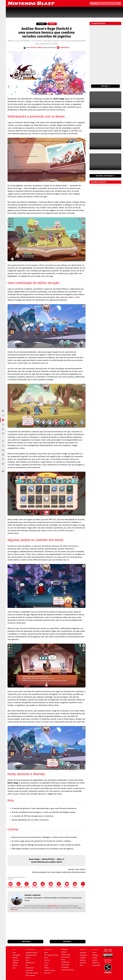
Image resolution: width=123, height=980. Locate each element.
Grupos (75, 885)
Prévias (15, 965)
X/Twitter (27, 885)
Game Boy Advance (32, 973)
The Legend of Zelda (51, 955)
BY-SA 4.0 (14, 909)
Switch (52, 24)
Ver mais (105, 86)
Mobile (28, 958)
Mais (83, 885)
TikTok (43, 885)
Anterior (26, 941)
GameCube (29, 970)
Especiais (16, 960)
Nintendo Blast (52, 906)
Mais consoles (30, 975)
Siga (14, 968)
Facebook (10, 885)
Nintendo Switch (31, 955)
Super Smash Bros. (67, 970)
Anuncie (95, 960)
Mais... (82, 965)
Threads (58, 885)
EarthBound (65, 962)
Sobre (94, 952)
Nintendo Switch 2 (32, 952)
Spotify (50, 885)
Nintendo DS (30, 968)
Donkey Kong (65, 955)
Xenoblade (65, 967)
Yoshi (46, 965)
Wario (63, 960)
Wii (27, 965)
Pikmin (46, 968)
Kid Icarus (47, 973)
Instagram (18, 885)
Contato (94, 958)
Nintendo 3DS (30, 963)
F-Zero (46, 963)
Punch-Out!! (65, 965)
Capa (14, 952)
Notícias (15, 958)
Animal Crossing (49, 970)
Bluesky (66, 885)
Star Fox (47, 960)
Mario (46, 952)
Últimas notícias (98, 23)
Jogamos (41, 24)
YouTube (34, 885)
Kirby (46, 958)
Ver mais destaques (104, 176)
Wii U (27, 960)
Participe (95, 955)
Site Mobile (16, 955)
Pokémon (64, 949)
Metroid (63, 952)
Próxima (67, 941)
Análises (15, 963)
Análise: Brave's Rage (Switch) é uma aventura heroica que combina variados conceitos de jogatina (46, 32)
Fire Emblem (65, 957)
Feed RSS (83, 963)
